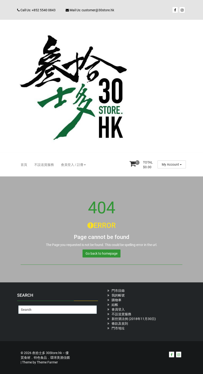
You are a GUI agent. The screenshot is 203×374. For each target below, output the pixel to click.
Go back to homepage (101, 253)
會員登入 (118, 309)
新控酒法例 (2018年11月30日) (134, 319)
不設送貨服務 (44, 165)
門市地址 (118, 328)
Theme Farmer (47, 362)
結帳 (115, 305)
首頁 (24, 165)
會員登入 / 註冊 (73, 165)
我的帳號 (118, 295)
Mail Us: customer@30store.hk (90, 10)
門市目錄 (118, 290)
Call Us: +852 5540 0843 (36, 10)
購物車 (116, 300)
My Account (172, 164)
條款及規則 (120, 323)
